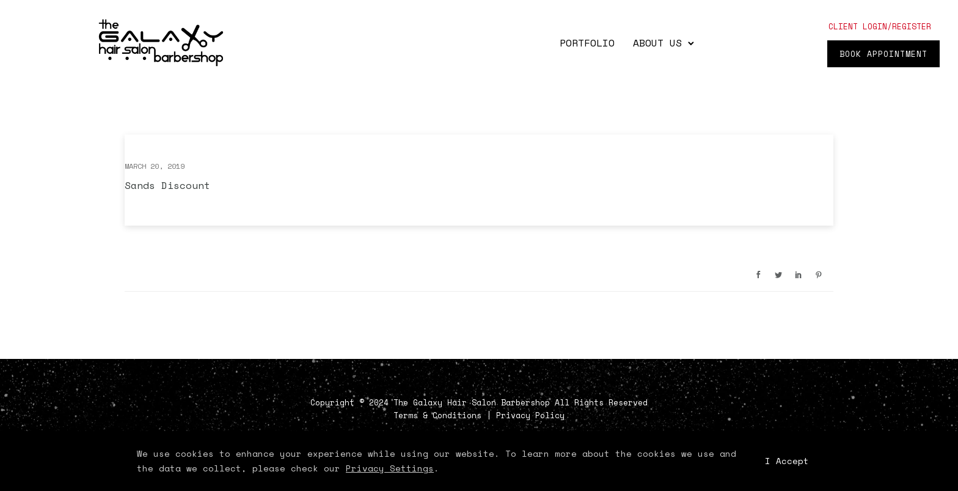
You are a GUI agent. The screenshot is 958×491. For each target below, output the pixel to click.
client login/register (879, 26)
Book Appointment (883, 54)
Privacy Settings (390, 468)
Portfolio (587, 42)
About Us (657, 42)
